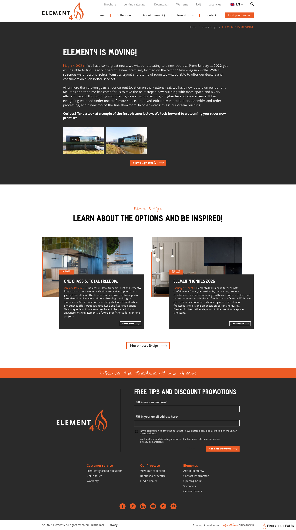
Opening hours (193, 481)
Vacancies (215, 4)
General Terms (192, 491)
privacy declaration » (152, 442)
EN (238, 4)
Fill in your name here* (151, 402)
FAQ (198, 4)
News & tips (185, 15)
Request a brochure (153, 476)
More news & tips (144, 345)
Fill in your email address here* (157, 416)
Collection (124, 15)
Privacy (113, 525)
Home (100, 15)
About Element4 (154, 15)
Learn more (128, 323)
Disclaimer (97, 525)
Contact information (196, 476)
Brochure (110, 4)
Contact (211, 15)
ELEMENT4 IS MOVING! (237, 27)
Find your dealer (239, 15)
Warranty (182, 4)
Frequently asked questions (104, 471)
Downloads (161, 4)
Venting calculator (135, 4)
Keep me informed (220, 448)
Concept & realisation (223, 525)
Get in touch (94, 476)
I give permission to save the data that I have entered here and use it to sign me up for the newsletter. (188, 432)
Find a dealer (148, 481)
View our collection (152, 471)
